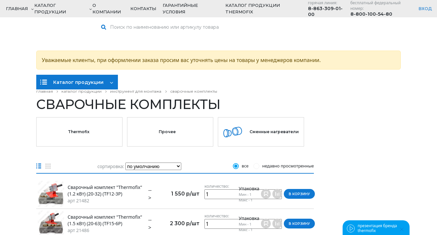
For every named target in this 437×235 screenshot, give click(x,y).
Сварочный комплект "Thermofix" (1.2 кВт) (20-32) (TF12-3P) (105, 190)
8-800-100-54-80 (371, 14)
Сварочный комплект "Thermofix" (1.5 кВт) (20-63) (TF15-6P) (105, 220)
